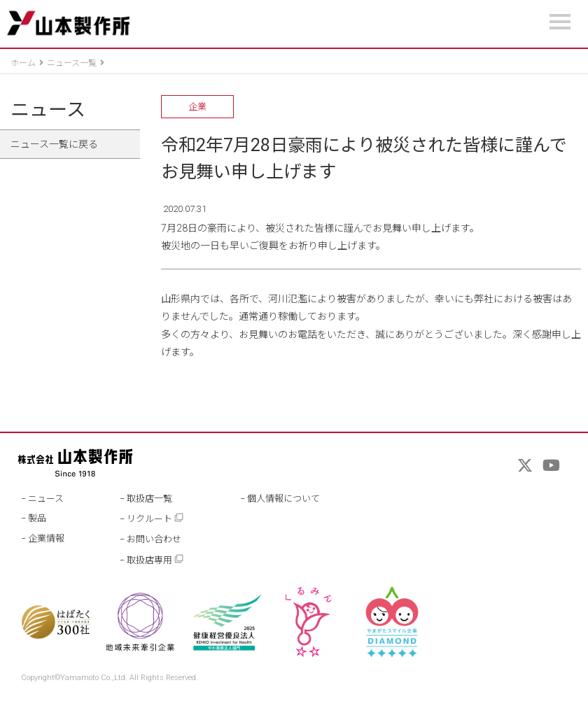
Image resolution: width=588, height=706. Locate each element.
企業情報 (46, 538)
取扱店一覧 (149, 498)
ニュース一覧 (72, 63)
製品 (37, 518)
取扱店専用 (155, 559)
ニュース (47, 110)
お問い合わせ (154, 539)
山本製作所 (68, 23)
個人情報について (283, 498)
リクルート (155, 518)
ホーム (23, 63)
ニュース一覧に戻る (54, 144)
